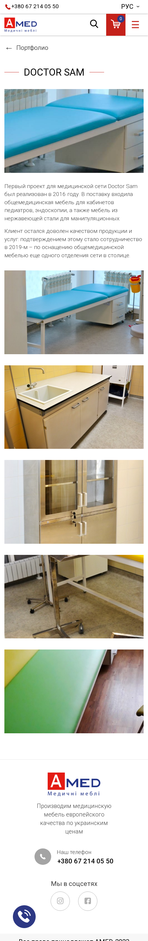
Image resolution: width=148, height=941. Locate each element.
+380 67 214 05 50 (35, 6)
